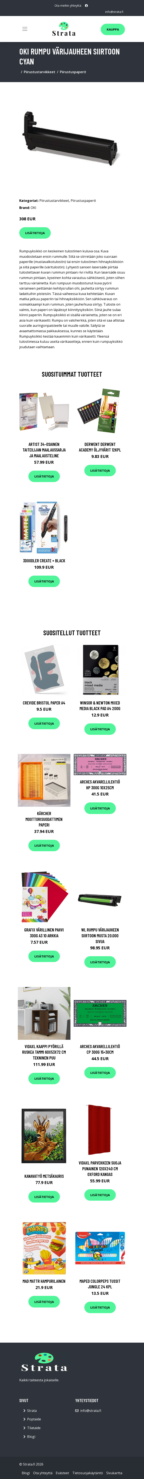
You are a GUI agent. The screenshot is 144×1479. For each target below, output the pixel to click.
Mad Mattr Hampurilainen (44, 1281)
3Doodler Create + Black (44, 560)
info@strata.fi (114, 12)
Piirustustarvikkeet (39, 72)
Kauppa (113, 29)
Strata (32, 1410)
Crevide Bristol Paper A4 (44, 702)
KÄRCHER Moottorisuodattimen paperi (44, 819)
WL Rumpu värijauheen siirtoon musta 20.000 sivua (100, 935)
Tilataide (34, 1428)
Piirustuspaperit (73, 72)
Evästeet (62, 1473)
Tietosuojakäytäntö (87, 1473)
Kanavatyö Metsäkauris (44, 1176)
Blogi (31, 1436)
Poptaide (34, 1419)
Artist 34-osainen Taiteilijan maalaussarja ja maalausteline (44, 450)
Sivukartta (114, 1473)
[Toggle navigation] (24, 29)
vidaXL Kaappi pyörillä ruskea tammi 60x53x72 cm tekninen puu (44, 1052)
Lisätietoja (35, 233)
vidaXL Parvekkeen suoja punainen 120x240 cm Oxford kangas (100, 1168)
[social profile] (86, 6)
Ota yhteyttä (42, 1473)
